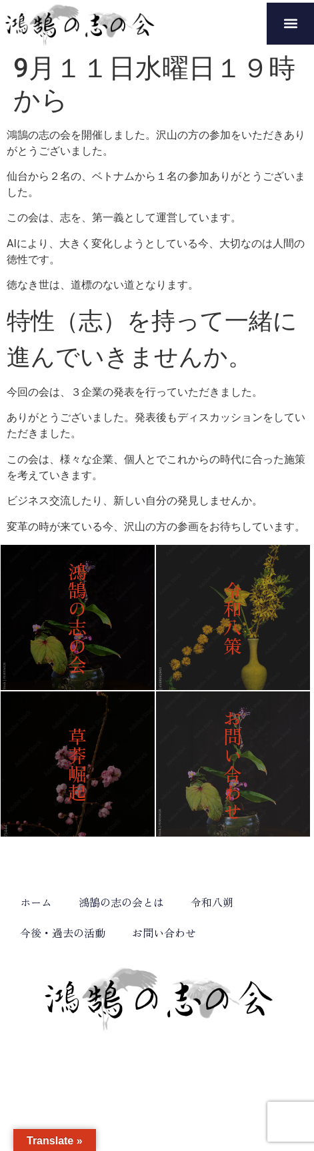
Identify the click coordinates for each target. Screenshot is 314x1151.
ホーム (36, 902)
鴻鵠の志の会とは (121, 902)
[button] (290, 24)
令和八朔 (212, 902)
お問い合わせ (164, 933)
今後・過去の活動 (62, 933)
